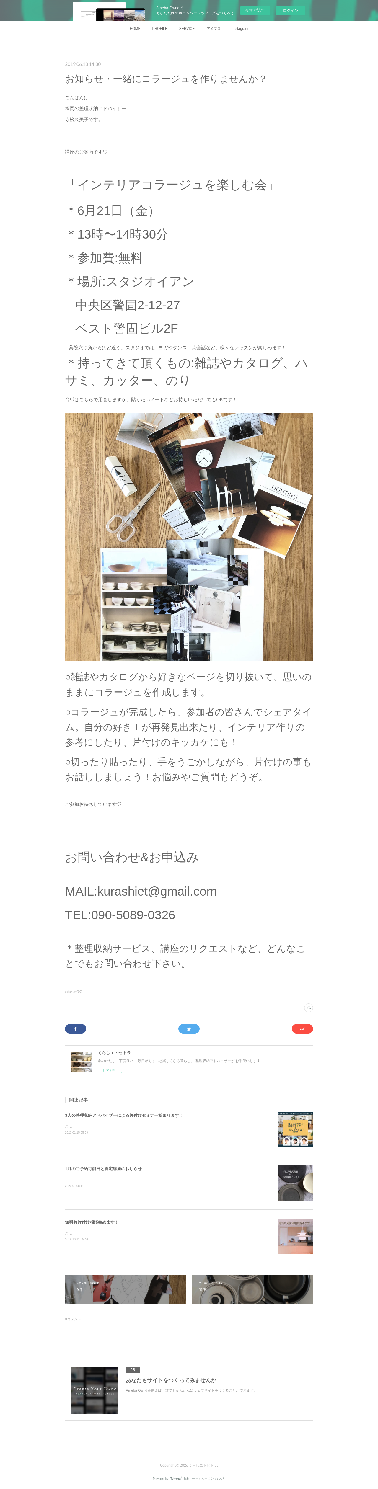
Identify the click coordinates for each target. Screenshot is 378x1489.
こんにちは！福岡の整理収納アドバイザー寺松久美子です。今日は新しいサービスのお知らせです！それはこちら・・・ (160, 1233)
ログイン (290, 10)
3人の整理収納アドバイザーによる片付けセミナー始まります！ (124, 1115)
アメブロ (213, 29)
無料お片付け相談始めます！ (92, 1222)
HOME (135, 29)
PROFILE (159, 29)
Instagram (240, 29)
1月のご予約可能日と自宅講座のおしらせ (103, 1168)
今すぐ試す (255, 10)
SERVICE (187, 29)
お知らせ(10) (73, 991)
